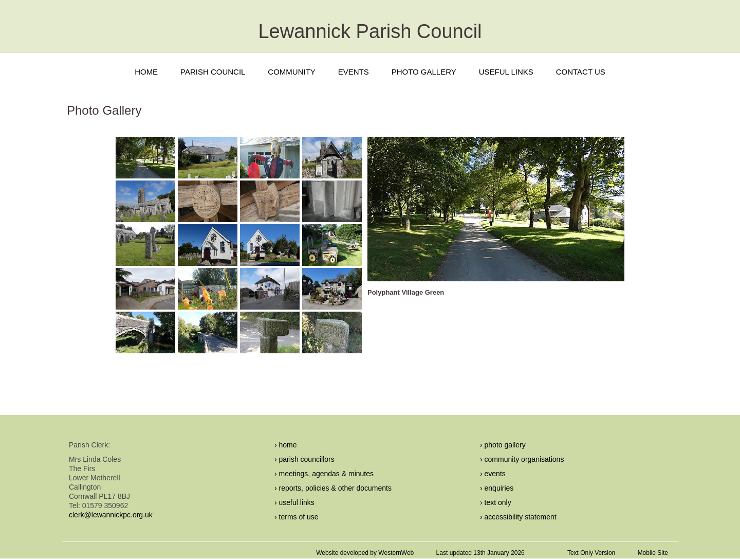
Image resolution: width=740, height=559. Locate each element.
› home (285, 445)
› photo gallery (503, 445)
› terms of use (296, 517)
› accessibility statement (518, 517)
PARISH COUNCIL (212, 71)
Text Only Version (591, 552)
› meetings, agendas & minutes (324, 474)
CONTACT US (580, 71)
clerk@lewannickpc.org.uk (111, 515)
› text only (495, 502)
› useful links (294, 502)
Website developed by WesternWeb (365, 552)
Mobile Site (653, 552)
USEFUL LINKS (506, 71)
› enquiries (496, 488)
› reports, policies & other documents (333, 488)
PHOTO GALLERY (424, 71)
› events (493, 474)
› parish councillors (304, 459)
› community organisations (522, 459)
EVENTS (353, 71)
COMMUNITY (292, 71)
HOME (146, 71)
